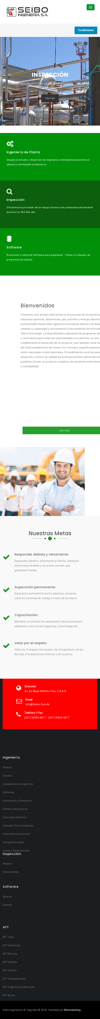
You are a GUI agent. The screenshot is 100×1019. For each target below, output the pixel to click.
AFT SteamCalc (12, 1001)
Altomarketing (72, 1010)
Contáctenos (86, 30)
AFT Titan (8, 993)
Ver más (50, 98)
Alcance (7, 841)
